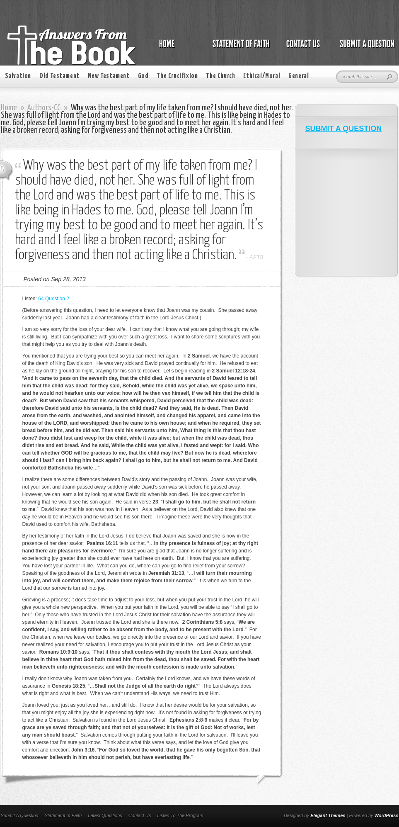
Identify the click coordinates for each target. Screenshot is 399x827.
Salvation (18, 76)
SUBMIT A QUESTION (343, 128)
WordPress (387, 815)
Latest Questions (105, 815)
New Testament (109, 76)
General (298, 76)
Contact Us (139, 815)
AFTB (256, 257)
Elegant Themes (327, 815)
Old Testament (59, 76)
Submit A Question (20, 815)
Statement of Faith (63, 815)
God (143, 76)
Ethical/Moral (261, 76)
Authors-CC (43, 108)
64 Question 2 (53, 299)
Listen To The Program (180, 815)
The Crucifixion (177, 76)
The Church (220, 76)
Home (9, 108)
